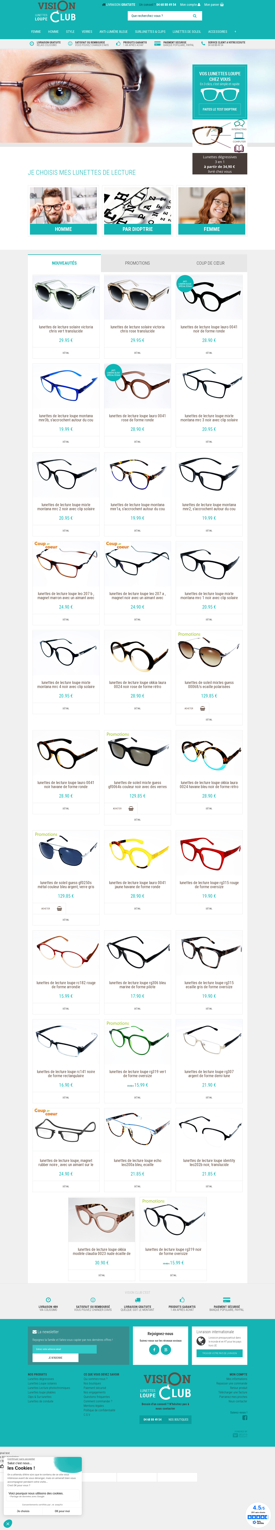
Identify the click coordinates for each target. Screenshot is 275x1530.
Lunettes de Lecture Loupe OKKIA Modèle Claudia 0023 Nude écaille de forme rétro (102, 1253)
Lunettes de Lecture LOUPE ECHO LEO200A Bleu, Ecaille (137, 1163)
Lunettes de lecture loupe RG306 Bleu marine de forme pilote (137, 985)
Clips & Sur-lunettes (40, 1397)
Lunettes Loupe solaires (42, 1383)
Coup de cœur (211, 263)
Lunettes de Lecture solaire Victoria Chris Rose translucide (137, 329)
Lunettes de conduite (40, 1401)
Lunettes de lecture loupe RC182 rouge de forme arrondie (66, 985)
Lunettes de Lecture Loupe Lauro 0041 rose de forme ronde (137, 418)
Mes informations (236, 1379)
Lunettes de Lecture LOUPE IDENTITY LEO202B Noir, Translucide (209, 1163)
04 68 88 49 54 (166, 5)
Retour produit (238, 1388)
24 (66, 607)
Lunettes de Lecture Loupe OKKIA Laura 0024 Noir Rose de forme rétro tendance (137, 687)
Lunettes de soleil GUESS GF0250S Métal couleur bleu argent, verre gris (66, 885)
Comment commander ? (98, 1401)
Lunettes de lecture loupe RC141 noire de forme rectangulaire (66, 1074)
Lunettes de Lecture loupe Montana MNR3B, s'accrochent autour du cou (66, 418)
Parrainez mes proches (233, 1397)
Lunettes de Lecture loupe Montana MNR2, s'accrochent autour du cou (209, 507)
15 (66, 996)
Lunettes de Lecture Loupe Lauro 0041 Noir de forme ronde (209, 329)
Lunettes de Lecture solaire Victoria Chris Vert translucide (66, 329)
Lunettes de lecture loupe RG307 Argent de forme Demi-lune (209, 1074)
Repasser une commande (231, 1383)
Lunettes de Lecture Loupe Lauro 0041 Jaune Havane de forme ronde (137, 885)
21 (209, 1085)
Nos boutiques (92, 1383)
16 (66, 1085)
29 (66, 340)
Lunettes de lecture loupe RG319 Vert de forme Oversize (137, 1074)
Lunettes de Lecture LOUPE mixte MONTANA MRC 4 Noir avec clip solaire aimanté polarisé (66, 687)
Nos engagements (95, 1392)
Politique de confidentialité (99, 1410)
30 (102, 1263)
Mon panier (214, 5)
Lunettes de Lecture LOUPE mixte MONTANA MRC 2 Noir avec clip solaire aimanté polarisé (66, 509)
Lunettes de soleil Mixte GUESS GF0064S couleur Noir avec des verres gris (137, 787)
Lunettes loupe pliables (42, 1392)
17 (137, 996)
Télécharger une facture (232, 1392)
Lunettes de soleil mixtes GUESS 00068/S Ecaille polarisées (209, 685)
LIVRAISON (120, 5)
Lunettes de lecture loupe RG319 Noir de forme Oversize (173, 1251)
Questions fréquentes (97, 1397)
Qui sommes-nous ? (95, 1379)
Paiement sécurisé (95, 1388)
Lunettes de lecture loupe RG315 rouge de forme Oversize (209, 885)
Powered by (240, 1433)
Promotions (137, 263)
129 (209, 696)
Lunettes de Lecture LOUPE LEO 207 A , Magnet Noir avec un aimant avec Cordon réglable (137, 598)
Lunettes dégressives (41, 1379)
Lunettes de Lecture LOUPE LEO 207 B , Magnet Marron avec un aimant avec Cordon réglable (66, 598)
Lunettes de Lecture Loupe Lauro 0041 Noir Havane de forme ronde (65, 785)
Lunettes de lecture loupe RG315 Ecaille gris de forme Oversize (209, 985)
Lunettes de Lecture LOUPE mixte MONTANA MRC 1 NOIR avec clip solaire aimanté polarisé (209, 598)
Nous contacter (238, 1401)
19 (66, 429)
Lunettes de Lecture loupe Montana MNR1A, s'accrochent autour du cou (137, 507)
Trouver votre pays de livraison (219, 1353)
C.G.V (87, 1415)
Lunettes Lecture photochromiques (49, 1388)
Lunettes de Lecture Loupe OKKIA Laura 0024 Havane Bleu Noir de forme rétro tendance (209, 787)
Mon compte (190, 5)
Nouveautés (64, 263)
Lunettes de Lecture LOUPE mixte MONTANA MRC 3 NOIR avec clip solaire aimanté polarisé (209, 420)
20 (209, 429)
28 (209, 340)
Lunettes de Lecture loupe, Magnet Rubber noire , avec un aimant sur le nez (65, 1165)
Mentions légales (94, 1406)
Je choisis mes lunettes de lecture (82, 172)
